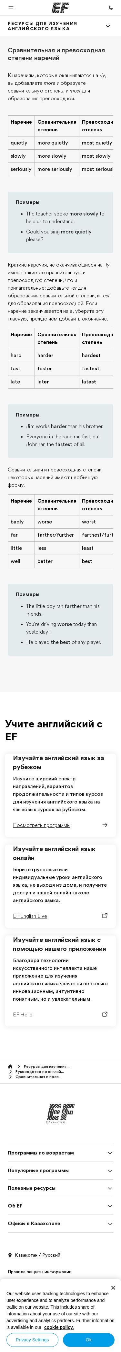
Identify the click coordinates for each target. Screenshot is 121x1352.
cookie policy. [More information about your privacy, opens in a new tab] (59, 1327)
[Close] (113, 1288)
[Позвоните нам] (110, 7)
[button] (11, 7)
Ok (89, 1339)
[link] (53, 26)
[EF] (60, 8)
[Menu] (108, 26)
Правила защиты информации (40, 1271)
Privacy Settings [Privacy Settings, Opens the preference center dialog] (32, 1339)
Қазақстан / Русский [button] (34, 1255)
